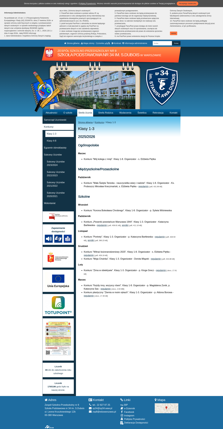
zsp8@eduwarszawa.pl (102, 412)
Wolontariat (49, 203)
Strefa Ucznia (85, 113)
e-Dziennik (127, 408)
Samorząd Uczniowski (55, 120)
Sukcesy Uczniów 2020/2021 (56, 194)
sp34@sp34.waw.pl (100, 408)
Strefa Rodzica (105, 113)
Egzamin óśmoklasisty (55, 148)
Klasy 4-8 (51, 141)
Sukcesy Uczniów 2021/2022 (56, 184)
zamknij (173, 33)
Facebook (127, 412)
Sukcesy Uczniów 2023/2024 (56, 163)
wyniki (125, 225)
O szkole (67, 113)
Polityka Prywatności (132, 419)
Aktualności (51, 113)
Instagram (127, 415)
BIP (124, 405)
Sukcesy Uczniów (53, 154)
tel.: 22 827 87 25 (99, 405)
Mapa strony (87, 43)
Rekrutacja (158, 113)
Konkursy (99, 122)
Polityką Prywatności (87, 3)
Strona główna (71, 43)
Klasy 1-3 (51, 134)
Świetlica (142, 113)
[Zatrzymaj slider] (94, 106)
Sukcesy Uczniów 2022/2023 (56, 174)
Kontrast (116, 43)
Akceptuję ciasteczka (187, 3)
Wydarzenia (125, 113)
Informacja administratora (135, 43)
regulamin (143, 186)
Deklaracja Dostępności (134, 423)
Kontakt (173, 113)
